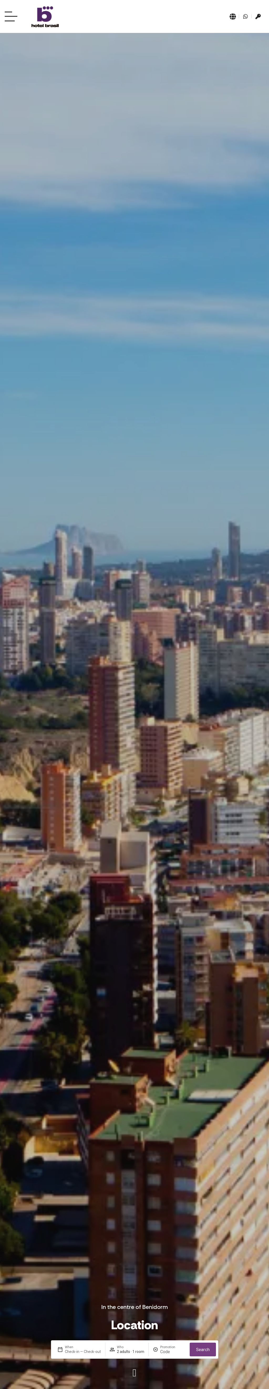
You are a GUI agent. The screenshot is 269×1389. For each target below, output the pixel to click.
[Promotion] (172, 1351)
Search (203, 1349)
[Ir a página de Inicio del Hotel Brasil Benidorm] (45, 16)
